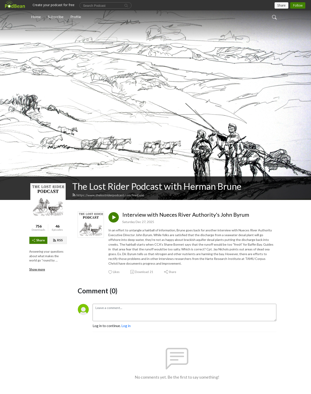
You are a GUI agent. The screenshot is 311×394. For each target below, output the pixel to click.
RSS (58, 240)
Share (38, 240)
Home (36, 16)
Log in (126, 325)
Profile (75, 16)
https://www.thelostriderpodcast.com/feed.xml (108, 195)
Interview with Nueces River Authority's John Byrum (185, 214)
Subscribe (55, 16)
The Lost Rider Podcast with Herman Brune (157, 186)
